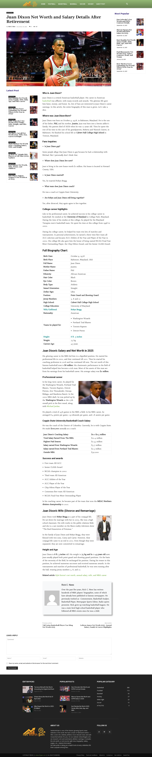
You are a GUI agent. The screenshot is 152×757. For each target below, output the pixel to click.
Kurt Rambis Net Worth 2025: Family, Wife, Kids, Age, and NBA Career (18, 99)
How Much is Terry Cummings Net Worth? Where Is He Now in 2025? (17, 111)
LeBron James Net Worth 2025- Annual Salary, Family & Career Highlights (96, 626)
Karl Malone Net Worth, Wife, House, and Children (18, 166)
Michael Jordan (53, 406)
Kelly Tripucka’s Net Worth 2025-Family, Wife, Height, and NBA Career (17, 123)
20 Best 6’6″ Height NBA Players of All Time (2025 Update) (18, 156)
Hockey (91, 4)
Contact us (109, 755)
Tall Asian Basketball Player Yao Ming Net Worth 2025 (57, 626)
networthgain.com (40, 755)
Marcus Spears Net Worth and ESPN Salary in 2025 (124, 31)
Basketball (62, 4)
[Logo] (31, 4)
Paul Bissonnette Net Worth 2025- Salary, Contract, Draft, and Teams (125, 54)
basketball (46, 101)
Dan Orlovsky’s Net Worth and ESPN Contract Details (124, 21)
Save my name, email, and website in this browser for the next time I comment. (33, 663)
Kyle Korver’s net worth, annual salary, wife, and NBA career (81, 575)
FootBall (52, 4)
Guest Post (100, 4)
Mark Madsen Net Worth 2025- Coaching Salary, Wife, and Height (18, 145)
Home (43, 4)
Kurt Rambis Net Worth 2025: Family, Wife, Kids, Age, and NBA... (80, 708)
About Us (102, 755)
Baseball (73, 4)
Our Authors (117, 755)
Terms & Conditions (91, 755)
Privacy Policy (80, 755)
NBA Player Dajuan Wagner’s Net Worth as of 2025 (17, 177)
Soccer (82, 4)
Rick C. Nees (11, 26)
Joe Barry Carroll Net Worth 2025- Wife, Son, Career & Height (17, 135)
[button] (127, 4)
